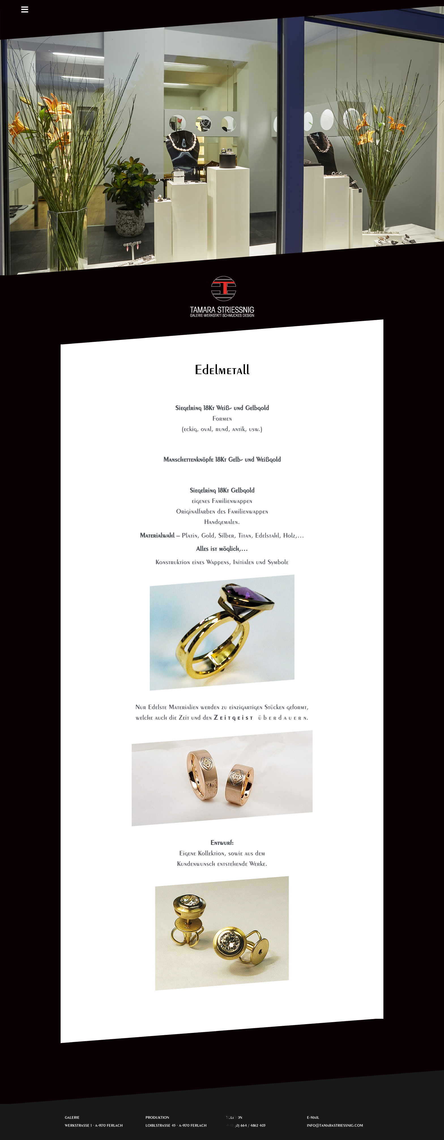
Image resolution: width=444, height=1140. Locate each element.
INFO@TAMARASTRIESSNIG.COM (335, 1125)
